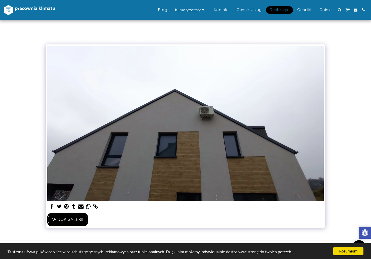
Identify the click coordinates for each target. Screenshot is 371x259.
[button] (339, 10)
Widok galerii (67, 219)
